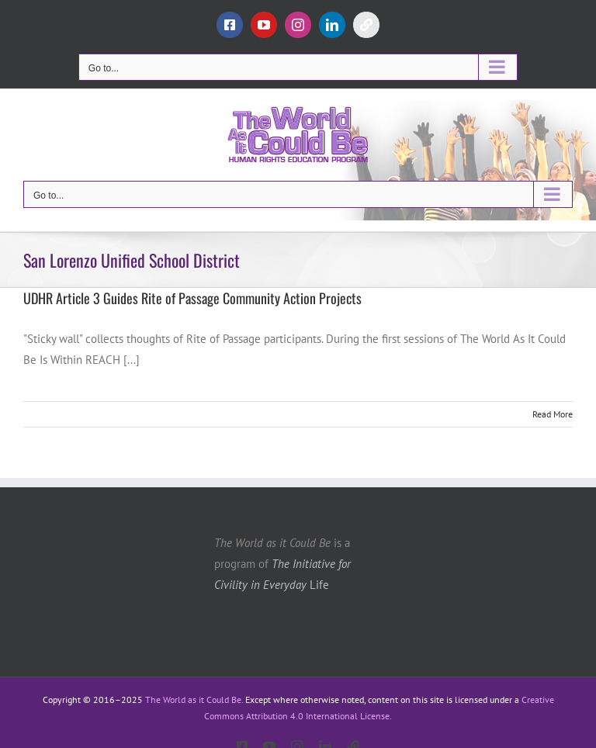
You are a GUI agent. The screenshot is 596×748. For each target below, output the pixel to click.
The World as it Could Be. (194, 699)
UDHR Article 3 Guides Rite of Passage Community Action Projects (192, 298)
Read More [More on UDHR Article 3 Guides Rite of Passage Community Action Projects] (552, 414)
